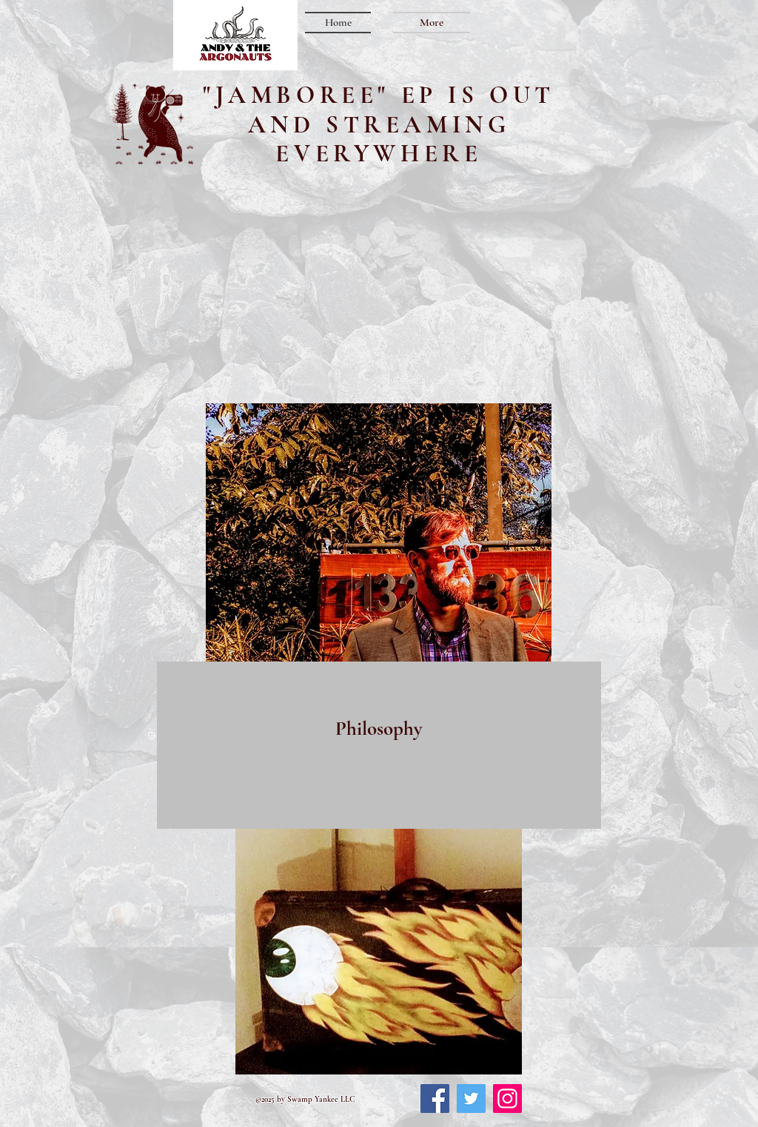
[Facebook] (434, 1098)
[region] (379, 745)
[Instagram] (507, 1098)
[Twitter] (471, 1098)
